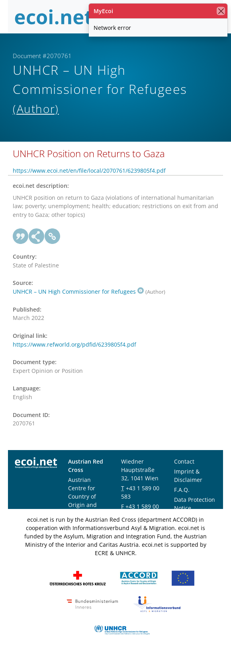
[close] (221, 11)
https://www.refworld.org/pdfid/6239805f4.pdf (74, 344)
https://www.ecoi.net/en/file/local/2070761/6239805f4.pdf (89, 170)
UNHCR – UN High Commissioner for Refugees (78, 291)
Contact (184, 461)
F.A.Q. (182, 489)
